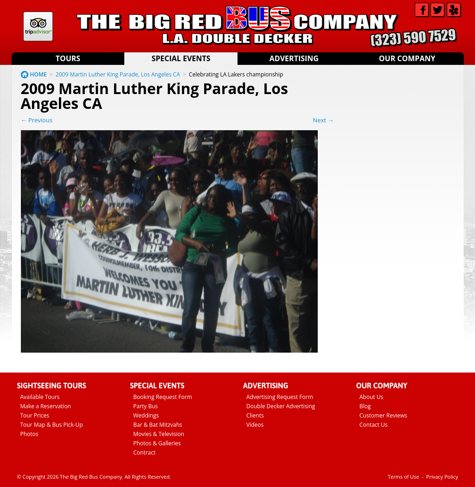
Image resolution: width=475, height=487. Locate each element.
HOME (38, 74)
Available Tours (40, 397)
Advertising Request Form (279, 397)
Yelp (454, 10)
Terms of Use (403, 476)
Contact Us (373, 425)
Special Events (181, 58)
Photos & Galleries (157, 443)
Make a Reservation (45, 406)
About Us (371, 397)
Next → (323, 120)
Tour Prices (35, 415)
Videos (254, 425)
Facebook (422, 10)
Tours (68, 58)
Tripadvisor (38, 26)
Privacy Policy (442, 476)
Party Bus (145, 406)
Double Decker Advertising (280, 406)
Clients (255, 415)
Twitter (437, 10)
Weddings (146, 415)
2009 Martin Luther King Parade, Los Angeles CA (118, 74)
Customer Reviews (383, 415)
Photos (29, 434)
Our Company (407, 58)
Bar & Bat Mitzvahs (157, 425)
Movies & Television (158, 434)
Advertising (294, 58)
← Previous (37, 120)
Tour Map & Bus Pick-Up (51, 425)
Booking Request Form (162, 397)
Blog (365, 406)
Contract (144, 452)
